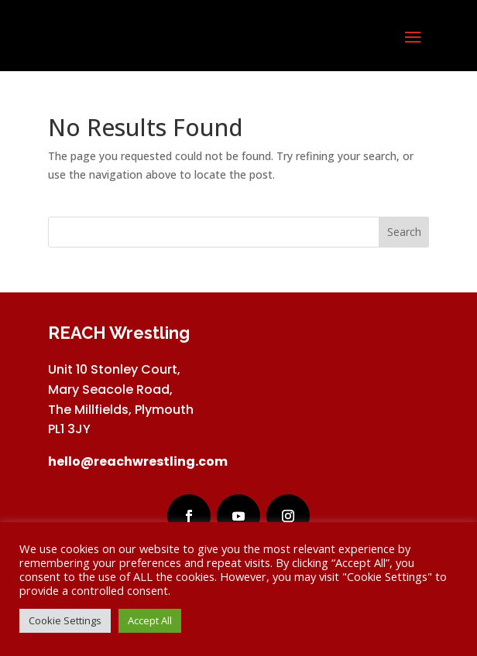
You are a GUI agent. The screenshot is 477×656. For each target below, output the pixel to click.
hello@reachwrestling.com (138, 461)
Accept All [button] (150, 620)
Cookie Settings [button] (65, 620)
